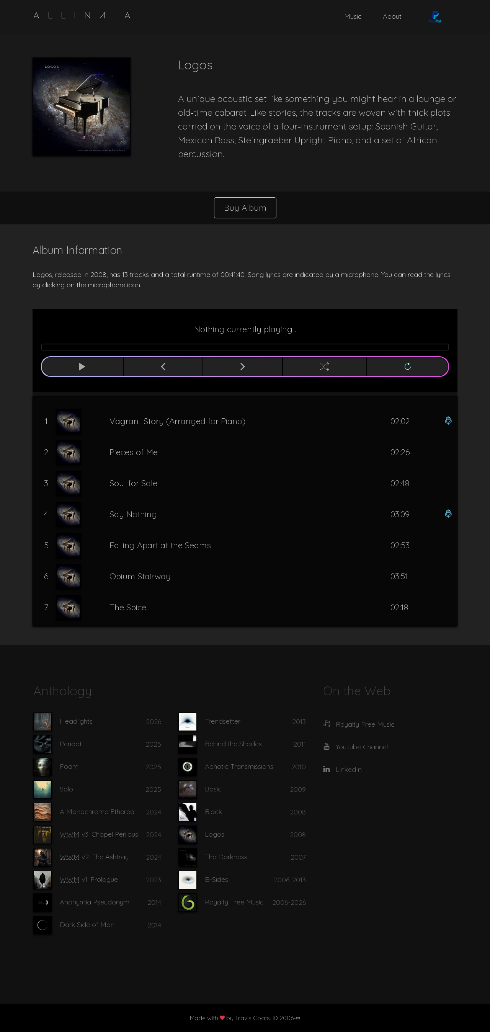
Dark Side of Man (87, 924)
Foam (69, 766)
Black (213, 811)
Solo (66, 789)
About (392, 16)
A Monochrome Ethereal (98, 811)
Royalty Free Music (234, 902)
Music (353, 16)
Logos (214, 834)
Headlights (76, 721)
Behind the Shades (233, 743)
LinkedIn (349, 769)
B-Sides (216, 879)
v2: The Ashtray (94, 856)
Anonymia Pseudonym (94, 902)
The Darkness (226, 856)
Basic (213, 789)
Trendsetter (222, 721)
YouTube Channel (362, 746)
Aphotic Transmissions (239, 766)
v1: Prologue (89, 879)
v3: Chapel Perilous (99, 834)
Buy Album (245, 207)
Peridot (71, 743)
